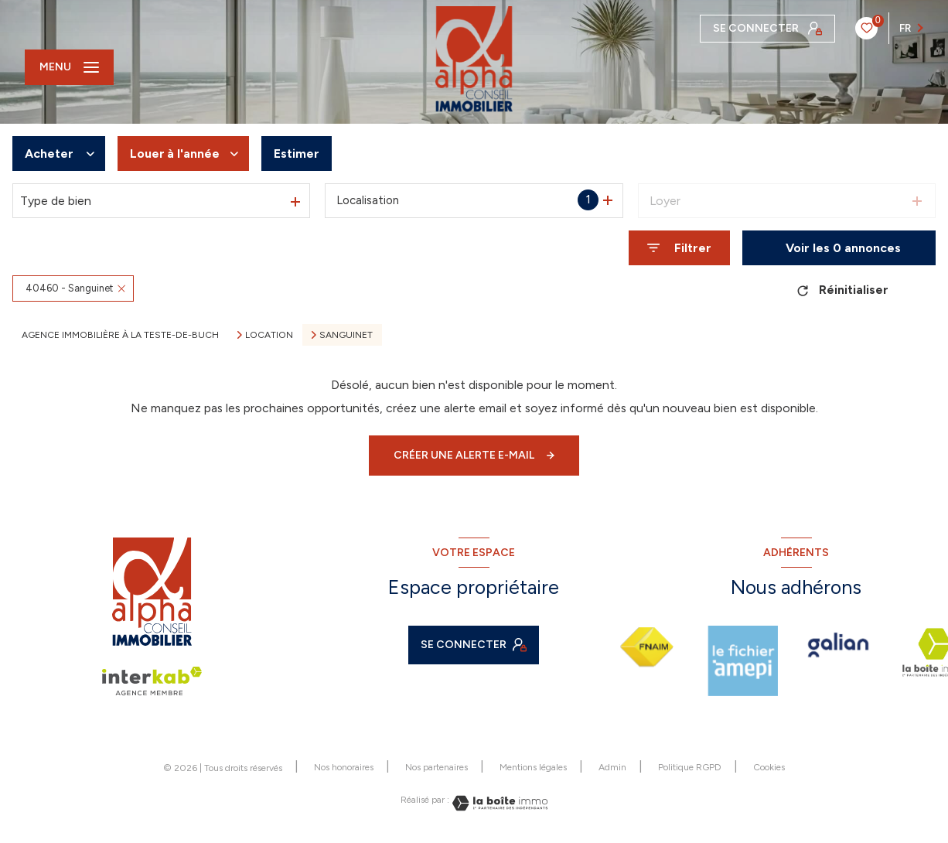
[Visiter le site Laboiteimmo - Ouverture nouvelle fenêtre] (498, 803)
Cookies (769, 768)
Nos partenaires (436, 767)
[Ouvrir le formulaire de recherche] (679, 247)
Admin (612, 767)
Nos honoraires (343, 767)
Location (269, 335)
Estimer (296, 153)
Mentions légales (533, 767)
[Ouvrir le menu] (69, 67)
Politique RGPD (689, 767)
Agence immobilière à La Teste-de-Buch (120, 334)
